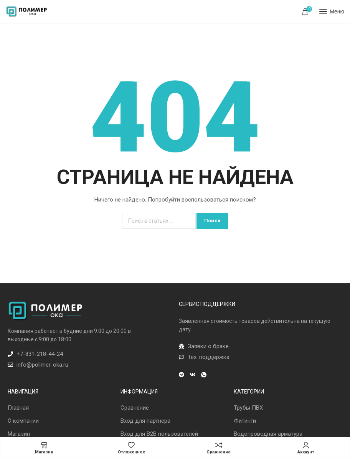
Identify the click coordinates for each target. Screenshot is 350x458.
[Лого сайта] (27, 11)
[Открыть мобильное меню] (331, 11)
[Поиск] (159, 221)
